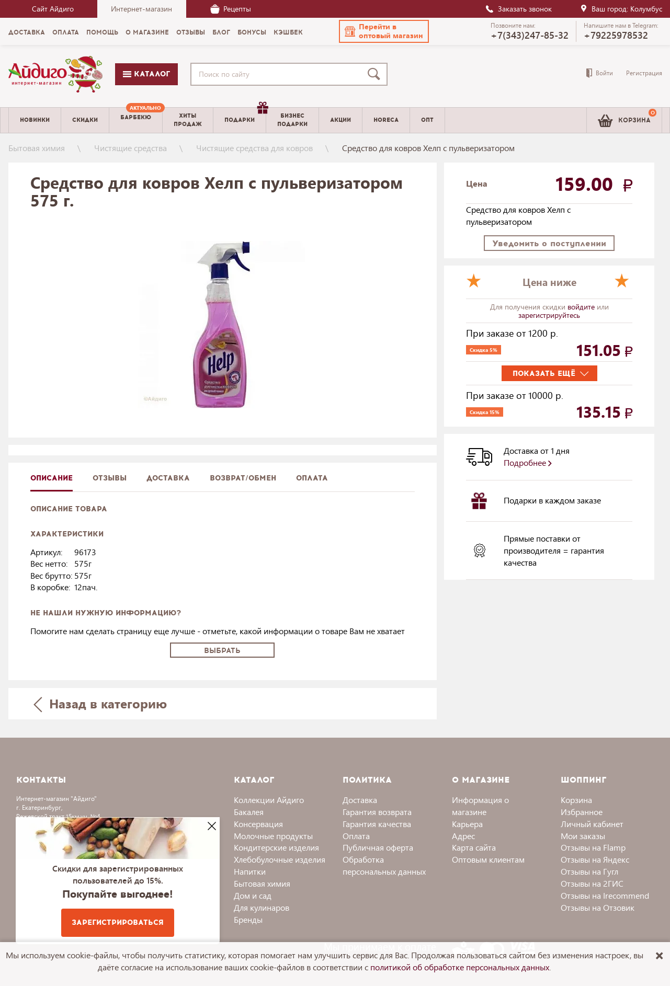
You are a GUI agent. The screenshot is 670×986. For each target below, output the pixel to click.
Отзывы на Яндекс (595, 859)
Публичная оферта (378, 847)
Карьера (467, 823)
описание (51, 478)
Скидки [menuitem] (85, 120)
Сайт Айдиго (53, 9)
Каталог (146, 73)
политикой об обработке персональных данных (459, 966)
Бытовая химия (36, 147)
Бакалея (249, 811)
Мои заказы (583, 835)
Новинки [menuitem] (35, 120)
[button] (384, 31)
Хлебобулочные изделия (279, 859)
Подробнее (528, 462)
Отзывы (110, 478)
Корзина (576, 799)
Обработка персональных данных (384, 865)
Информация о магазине (480, 805)
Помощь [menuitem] (102, 32)
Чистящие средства (130, 147)
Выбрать (222, 650)
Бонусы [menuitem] (251, 32)
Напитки (250, 871)
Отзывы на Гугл (589, 871)
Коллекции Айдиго (269, 799)
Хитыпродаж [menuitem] (188, 119)
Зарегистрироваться (118, 922)
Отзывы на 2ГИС (592, 883)
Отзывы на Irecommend (605, 895)
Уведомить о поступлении (549, 243)
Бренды (248, 919)
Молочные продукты (273, 835)
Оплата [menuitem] (65, 32)
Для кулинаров (261, 907)
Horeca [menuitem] (386, 120)
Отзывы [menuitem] (190, 32)
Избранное (582, 811)
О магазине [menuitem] (147, 32)
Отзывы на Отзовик (597, 907)
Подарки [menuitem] (245, 116)
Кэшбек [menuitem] (288, 32)
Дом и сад (252, 895)
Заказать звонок (518, 9)
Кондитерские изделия (276, 847)
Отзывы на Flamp (593, 847)
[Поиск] (376, 74)
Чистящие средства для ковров (254, 147)
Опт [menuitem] (427, 120)
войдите (582, 307)
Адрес (463, 835)
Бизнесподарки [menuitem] (292, 119)
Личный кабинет (592, 823)
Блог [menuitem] (221, 32)
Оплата (312, 478)
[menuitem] (135, 120)
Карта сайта (474, 847)
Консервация (258, 823)
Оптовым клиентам (488, 859)
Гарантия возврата (377, 811)
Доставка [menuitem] (26, 32)
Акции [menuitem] (340, 120)
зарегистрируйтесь (549, 315)
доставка (168, 478)
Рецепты (230, 9)
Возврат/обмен (243, 478)
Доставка (360, 799)
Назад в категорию (100, 703)
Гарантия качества (377, 823)
